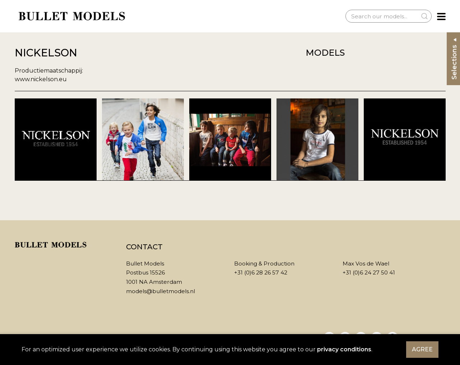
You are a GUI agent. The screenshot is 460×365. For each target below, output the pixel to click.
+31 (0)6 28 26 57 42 (260, 272)
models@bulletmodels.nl (160, 291)
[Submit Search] (424, 16)
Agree (422, 349)
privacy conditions (344, 349)
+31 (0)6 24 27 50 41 (369, 272)
